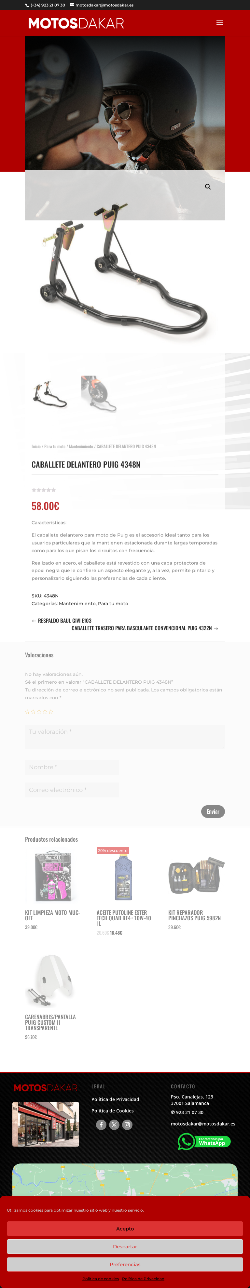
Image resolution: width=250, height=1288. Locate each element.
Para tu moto (54, 440)
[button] (208, 181)
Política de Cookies (112, 1111)
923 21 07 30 (189, 1112)
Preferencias (125, 1264)
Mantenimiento (81, 440)
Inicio (36, 440)
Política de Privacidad (143, 1278)
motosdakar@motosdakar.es (203, 1124)
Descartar (125, 1246)
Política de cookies (100, 1278)
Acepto (125, 1229)
